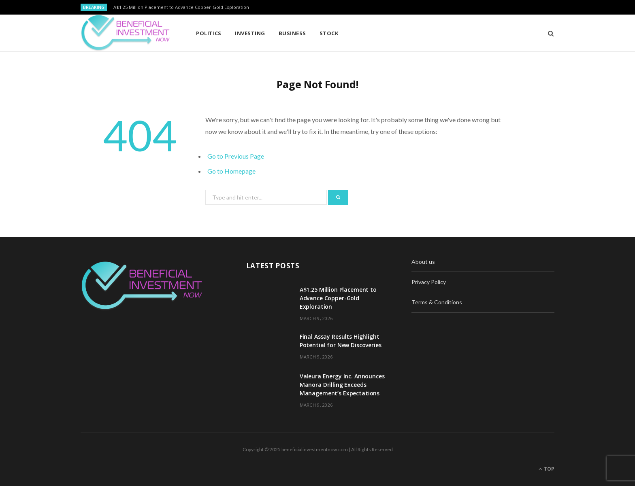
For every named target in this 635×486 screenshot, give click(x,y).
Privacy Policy (428, 281)
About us (423, 261)
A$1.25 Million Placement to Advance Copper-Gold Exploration (181, 7)
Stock (329, 33)
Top (546, 468)
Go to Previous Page (235, 156)
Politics (209, 33)
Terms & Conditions (436, 302)
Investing (250, 33)
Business (292, 33)
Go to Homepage (231, 171)
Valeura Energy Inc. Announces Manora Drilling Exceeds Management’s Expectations (342, 384)
